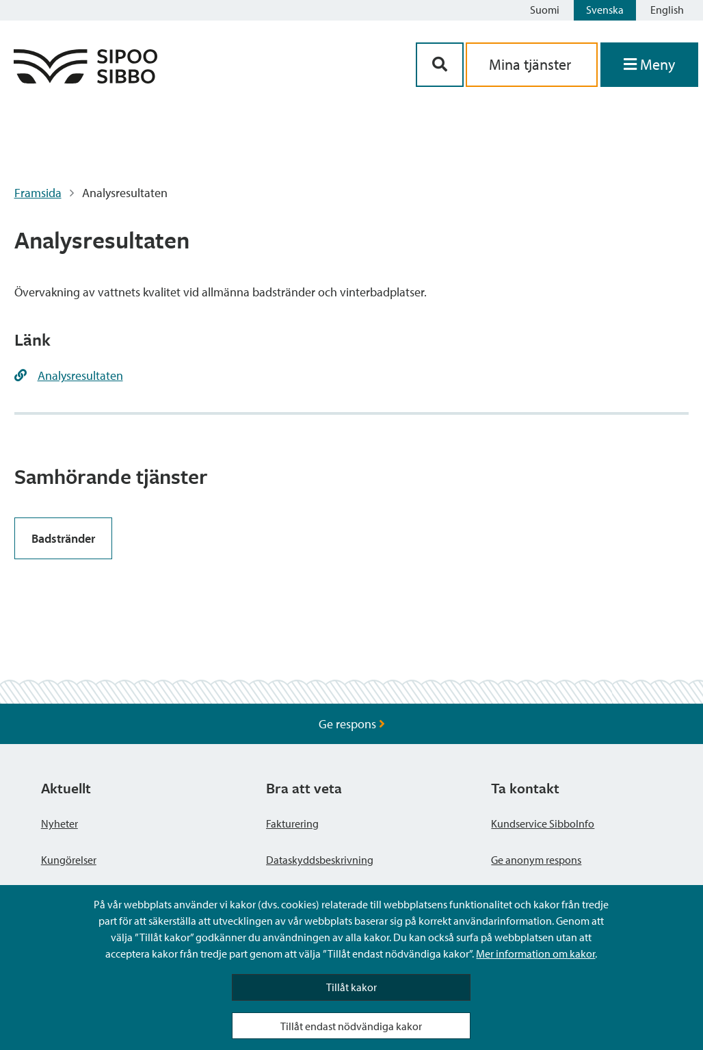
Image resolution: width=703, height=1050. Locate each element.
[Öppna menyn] (649, 64)
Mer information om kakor (535, 953)
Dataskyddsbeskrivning (319, 860)
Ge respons (352, 724)
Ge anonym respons (536, 860)
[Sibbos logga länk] (85, 79)
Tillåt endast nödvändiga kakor (351, 1026)
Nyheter (59, 823)
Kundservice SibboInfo (542, 823)
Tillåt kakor (351, 987)
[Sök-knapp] (440, 64)
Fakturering (292, 823)
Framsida (38, 193)
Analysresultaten (80, 375)
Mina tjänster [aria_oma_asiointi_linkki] (531, 64)
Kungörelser (68, 860)
